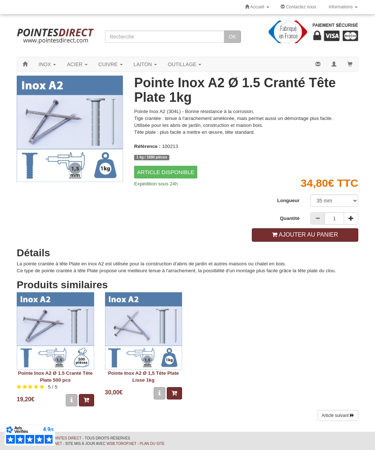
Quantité (289, 218)
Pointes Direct (66, 438)
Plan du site (152, 444)
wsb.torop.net (121, 444)
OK (232, 37)
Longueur (288, 200)
